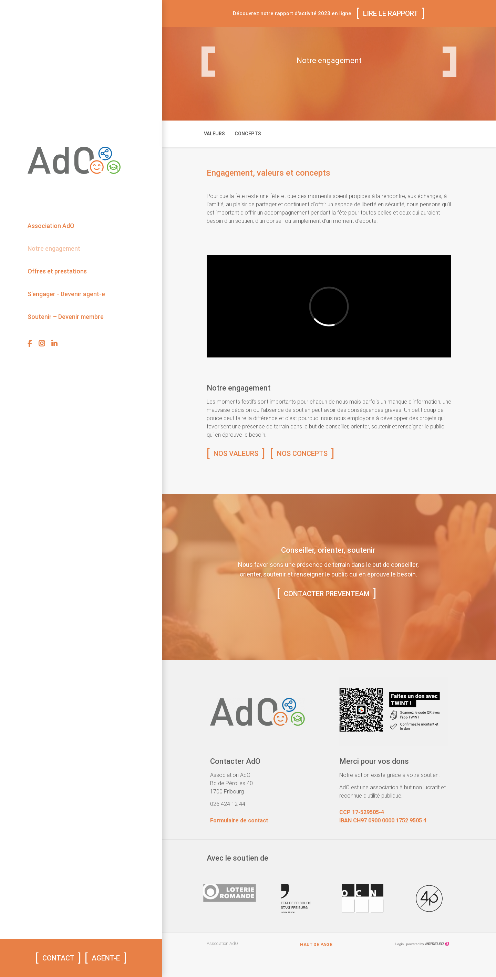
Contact (58, 958)
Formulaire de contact (239, 820)
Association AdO (51, 225)
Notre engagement (54, 248)
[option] (229, 901)
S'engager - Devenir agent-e (66, 294)
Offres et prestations (57, 271)
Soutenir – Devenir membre (66, 316)
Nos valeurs (236, 453)
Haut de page (316, 944)
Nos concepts (302, 453)
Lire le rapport (390, 13)
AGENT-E (106, 958)
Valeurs (214, 133)
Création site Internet (427, 944)
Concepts (248, 133)
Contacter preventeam (327, 594)
